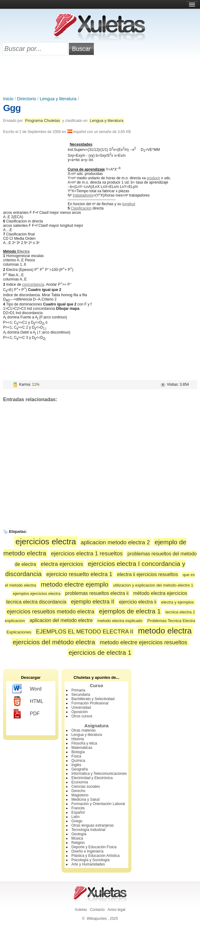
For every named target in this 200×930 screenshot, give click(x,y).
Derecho (78, 791)
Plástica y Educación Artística (95, 855)
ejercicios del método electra (54, 642)
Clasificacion (81, 208)
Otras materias (83, 730)
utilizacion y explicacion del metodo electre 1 (153, 585)
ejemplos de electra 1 (130, 611)
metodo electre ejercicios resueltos (143, 642)
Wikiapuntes (97, 918)
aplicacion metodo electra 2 (115, 542)
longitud (128, 204)
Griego (76, 821)
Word (27, 689)
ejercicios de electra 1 (100, 652)
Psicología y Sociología (90, 860)
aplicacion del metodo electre (61, 620)
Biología (78, 752)
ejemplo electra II (92, 601)
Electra (23, 251)
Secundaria (80, 694)
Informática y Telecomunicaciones (99, 773)
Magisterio (79, 795)
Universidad (81, 707)
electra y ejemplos (177, 602)
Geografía (79, 769)
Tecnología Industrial (88, 830)
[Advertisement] (100, 76)
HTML (27, 701)
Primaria (78, 690)
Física (76, 756)
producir (153, 178)
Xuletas (81, 909)
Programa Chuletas (42, 120)
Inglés (76, 765)
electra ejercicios (62, 564)
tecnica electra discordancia (36, 601)
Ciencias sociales (85, 786)
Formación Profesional (89, 703)
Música (77, 838)
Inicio (8, 98)
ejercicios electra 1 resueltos (87, 553)
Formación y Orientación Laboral (98, 804)
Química (78, 760)
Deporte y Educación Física (94, 847)
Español (78, 812)
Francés (78, 808)
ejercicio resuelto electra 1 (79, 574)
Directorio (26, 98)
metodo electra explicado (120, 620)
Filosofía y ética (84, 743)
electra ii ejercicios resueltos (147, 574)
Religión (78, 843)
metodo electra (165, 630)
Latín (75, 817)
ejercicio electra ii (137, 601)
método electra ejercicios (160, 593)
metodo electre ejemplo (74, 584)
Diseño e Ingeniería (87, 851)
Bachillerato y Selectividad (92, 699)
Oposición (79, 712)
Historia (77, 739)
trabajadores (83, 195)
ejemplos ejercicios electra (37, 593)
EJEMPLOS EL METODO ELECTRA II (84, 631)
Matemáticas (81, 747)
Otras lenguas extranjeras (92, 825)
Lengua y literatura (58, 98)
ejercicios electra (45, 541)
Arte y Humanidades (88, 864)
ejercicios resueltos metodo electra (50, 611)
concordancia (33, 284)
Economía (79, 782)
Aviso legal (116, 909)
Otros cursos (81, 716)
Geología (78, 834)
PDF (26, 714)
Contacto (97, 909)
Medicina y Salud (85, 799)
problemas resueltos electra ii (97, 593)
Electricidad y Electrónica (92, 778)
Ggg (12, 108)
